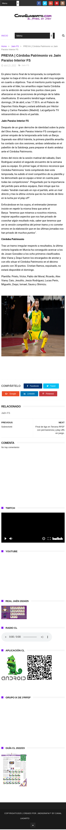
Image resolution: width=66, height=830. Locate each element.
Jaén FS (15, 47)
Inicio (4, 36)
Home (4, 47)
